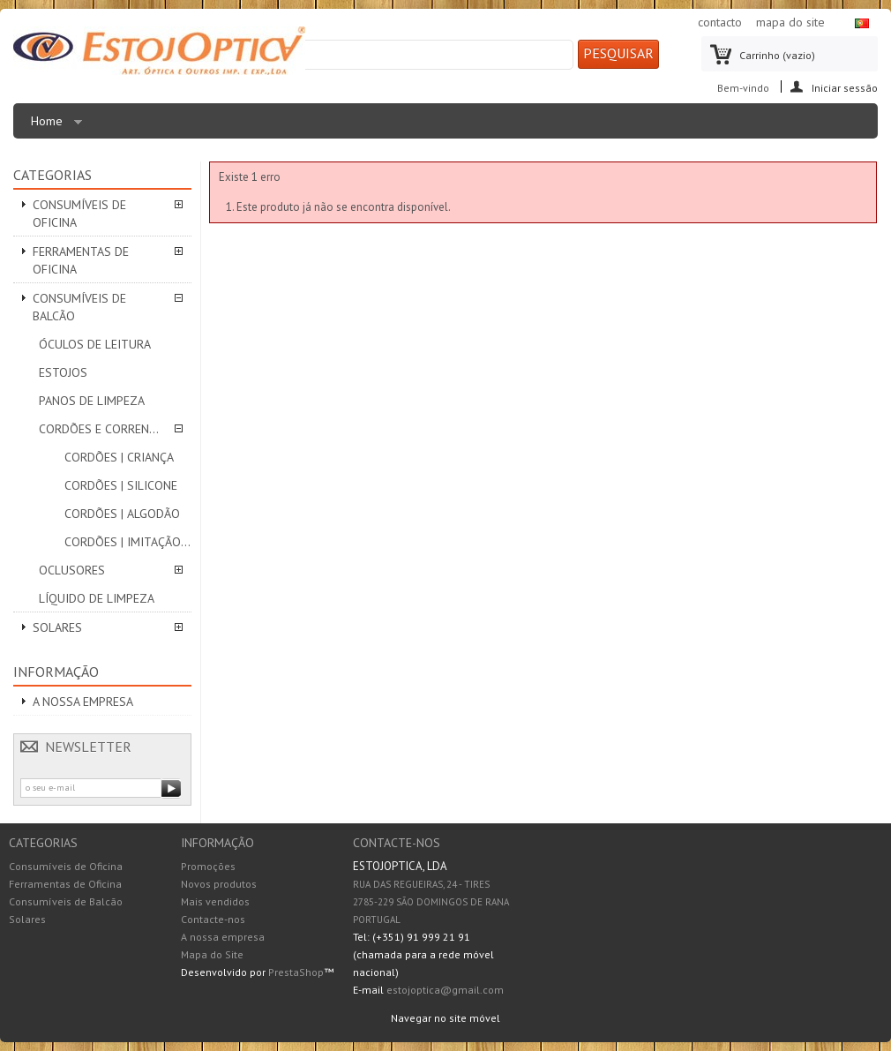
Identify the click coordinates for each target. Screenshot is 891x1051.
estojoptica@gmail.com (445, 989)
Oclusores (72, 570)
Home (52, 126)
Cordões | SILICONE (120, 485)
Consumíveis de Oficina (79, 213)
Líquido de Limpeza (96, 598)
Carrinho (777, 55)
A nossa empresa (83, 701)
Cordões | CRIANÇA (119, 457)
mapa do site (790, 22)
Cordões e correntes (102, 429)
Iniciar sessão (845, 87)
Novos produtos (219, 883)
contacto (720, 22)
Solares (57, 627)
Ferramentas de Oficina (81, 260)
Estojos (63, 372)
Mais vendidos (215, 901)
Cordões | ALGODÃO (122, 514)
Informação (56, 671)
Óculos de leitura (95, 344)
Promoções (208, 866)
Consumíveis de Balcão (79, 307)
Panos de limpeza (92, 401)
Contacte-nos (213, 919)
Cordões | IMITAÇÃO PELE (127, 542)
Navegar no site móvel (445, 1018)
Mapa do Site (212, 954)
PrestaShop (296, 972)
